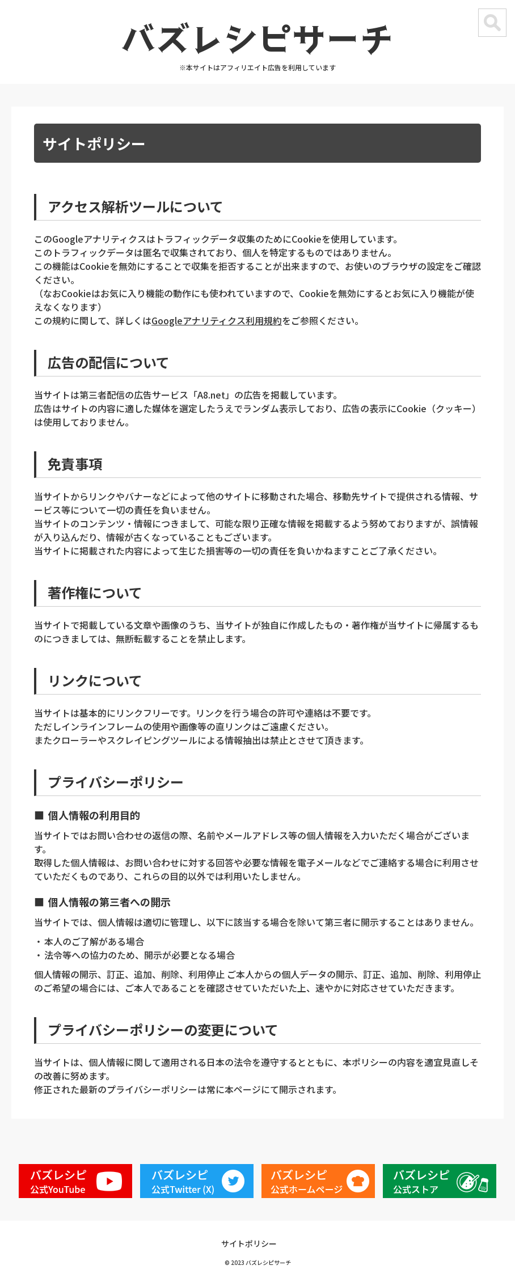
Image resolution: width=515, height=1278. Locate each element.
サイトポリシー (249, 1243)
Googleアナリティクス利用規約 (216, 320)
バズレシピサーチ (257, 36)
